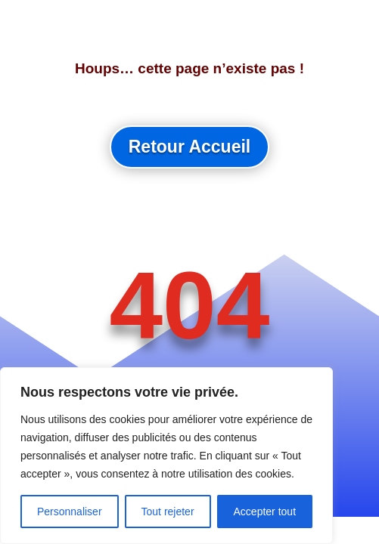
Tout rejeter (167, 511)
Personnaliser (69, 511)
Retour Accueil (189, 146)
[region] (166, 455)
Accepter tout (265, 511)
